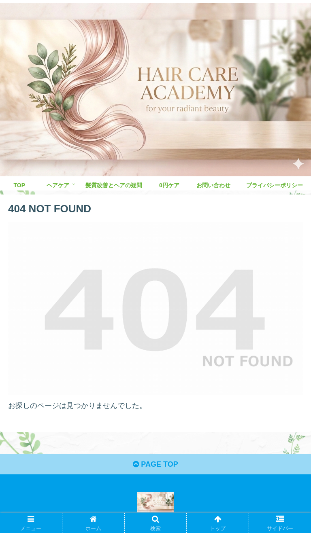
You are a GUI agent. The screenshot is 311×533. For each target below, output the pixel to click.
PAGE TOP (155, 464)
